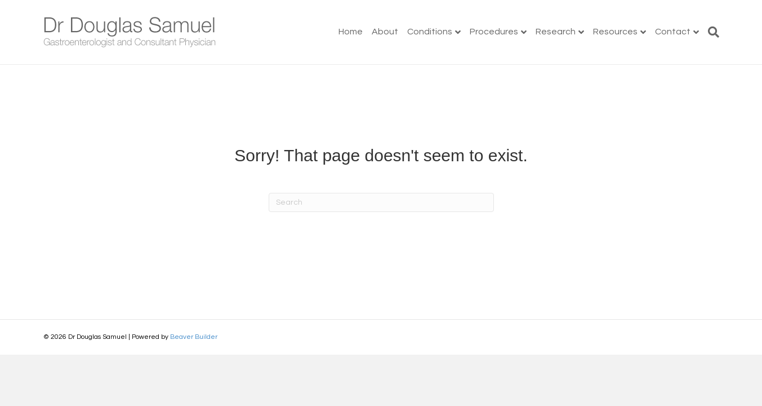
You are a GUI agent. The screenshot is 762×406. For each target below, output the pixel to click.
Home (350, 31)
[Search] (711, 32)
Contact (672, 31)
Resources (615, 31)
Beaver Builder (193, 337)
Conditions (429, 31)
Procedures (494, 31)
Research (556, 31)
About (385, 31)
